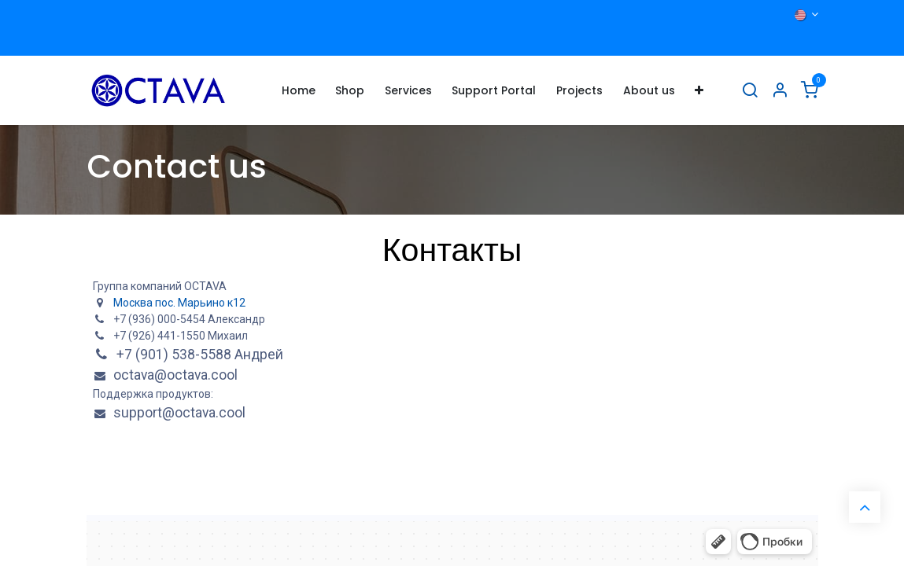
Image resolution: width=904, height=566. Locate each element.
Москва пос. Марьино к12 (179, 302)
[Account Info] (779, 91)
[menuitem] (298, 90)
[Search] (749, 91)
